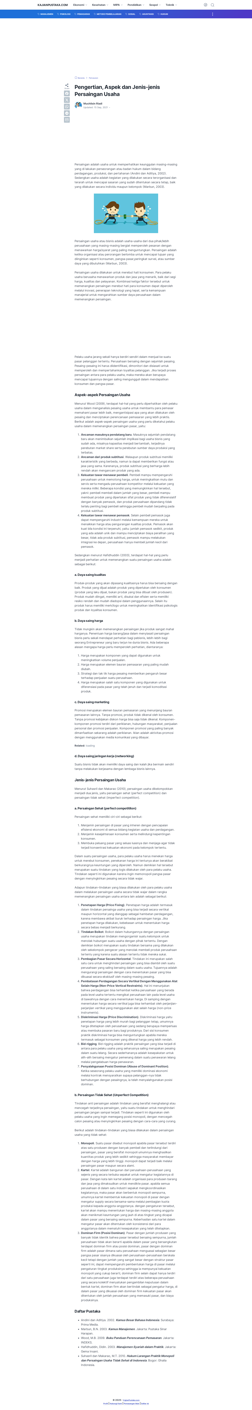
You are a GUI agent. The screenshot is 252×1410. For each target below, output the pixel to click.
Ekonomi (84, 4)
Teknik (175, 4)
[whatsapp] (67, 106)
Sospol (159, 4)
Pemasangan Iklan (133, 1403)
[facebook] (67, 93)
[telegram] (67, 113)
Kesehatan (104, 4)
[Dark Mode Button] (205, 5)
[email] (67, 120)
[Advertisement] (126, 47)
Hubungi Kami (113, 1403)
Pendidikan (140, 4)
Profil (101, 1403)
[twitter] (67, 100)
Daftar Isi (149, 1403)
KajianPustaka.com (55, 5)
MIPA (122, 4)
